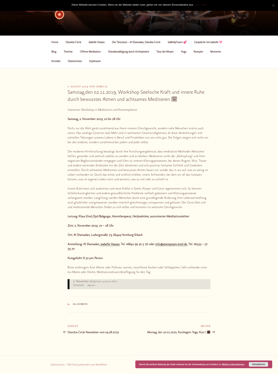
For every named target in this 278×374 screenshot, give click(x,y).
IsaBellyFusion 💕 (177, 42)
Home (54, 42)
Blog (53, 52)
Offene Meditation (90, 52)
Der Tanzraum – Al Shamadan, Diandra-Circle (136, 42)
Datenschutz (75, 61)
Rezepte (198, 52)
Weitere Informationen (233, 364)
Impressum (95, 61)
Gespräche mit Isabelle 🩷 (208, 42)
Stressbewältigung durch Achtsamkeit (128, 52)
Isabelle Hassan (97, 42)
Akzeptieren (258, 364)
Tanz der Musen (165, 52)
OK (197, 4)
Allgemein (80, 304)
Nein (203, 4)
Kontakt (55, 61)
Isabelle (102, 87)
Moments (215, 52)
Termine (68, 52)
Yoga (183, 52)
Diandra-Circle (73, 42)
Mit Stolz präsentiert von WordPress (87, 365)
